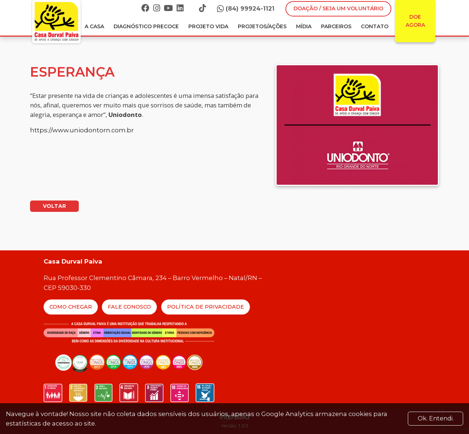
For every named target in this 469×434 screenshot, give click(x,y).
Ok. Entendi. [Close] (436, 418)
